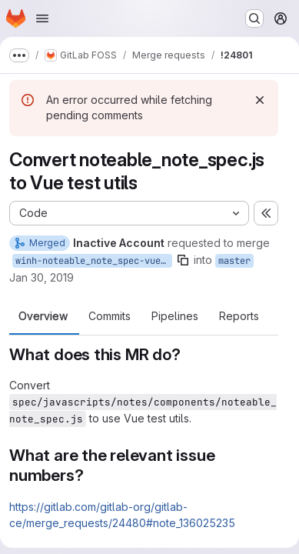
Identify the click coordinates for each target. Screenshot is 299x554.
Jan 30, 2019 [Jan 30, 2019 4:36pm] (41, 277)
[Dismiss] (260, 100)
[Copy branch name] (183, 260)
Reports (239, 316)
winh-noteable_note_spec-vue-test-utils (93, 261)
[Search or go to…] (254, 18)
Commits (109, 316)
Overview (43, 316)
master (234, 261)
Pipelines (174, 316)
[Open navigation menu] (42, 18)
